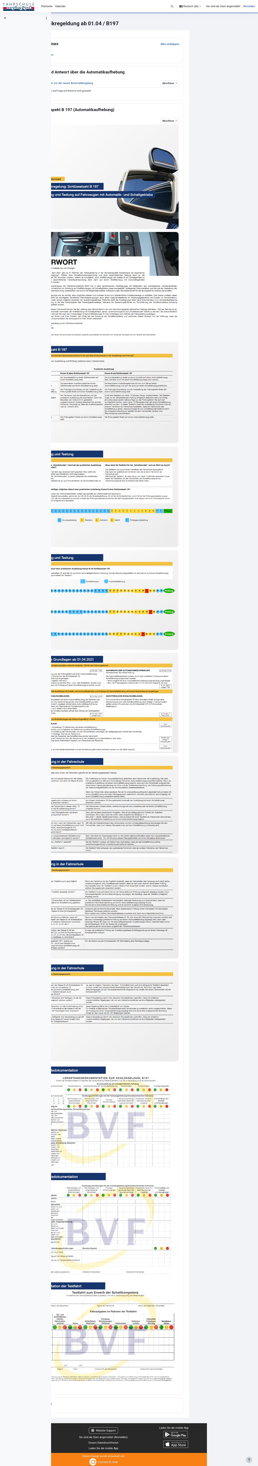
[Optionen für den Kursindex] (46, 18)
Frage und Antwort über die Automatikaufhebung (131, 72)
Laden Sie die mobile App (154, 1447)
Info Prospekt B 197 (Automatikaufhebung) (126, 109)
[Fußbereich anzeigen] (249, 1460)
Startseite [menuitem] (46, 6)
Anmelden (249, 6)
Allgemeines (98, 43)
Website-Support (154, 1429)
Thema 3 (95, 1403)
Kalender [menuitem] (60, 6)
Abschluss (219, 83)
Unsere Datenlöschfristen (154, 1441)
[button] (172, 6)
